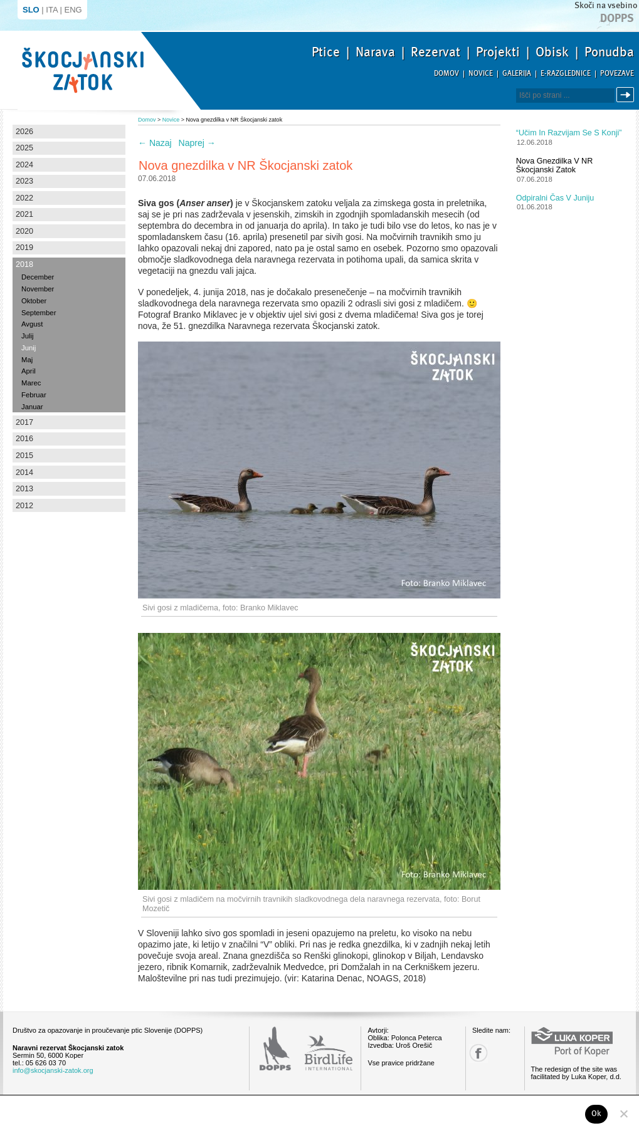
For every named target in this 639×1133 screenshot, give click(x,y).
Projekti (498, 52)
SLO (31, 9)
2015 (24, 455)
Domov (446, 73)
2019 (24, 247)
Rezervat (435, 52)
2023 (24, 181)
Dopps (617, 18)
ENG (73, 9)
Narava (375, 52)
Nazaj (155, 143)
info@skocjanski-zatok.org (53, 1070)
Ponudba (609, 52)
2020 (24, 231)
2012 (24, 505)
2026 (24, 131)
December (37, 277)
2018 (24, 264)
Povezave (617, 73)
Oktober (33, 301)
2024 (24, 164)
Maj (27, 359)
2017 (24, 422)
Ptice (326, 52)
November (37, 289)
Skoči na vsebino (605, 5)
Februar (33, 395)
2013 (24, 488)
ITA (52, 9)
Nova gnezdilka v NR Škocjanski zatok (554, 165)
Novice (480, 73)
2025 (24, 148)
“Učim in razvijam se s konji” (569, 132)
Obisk (552, 52)
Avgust (32, 324)
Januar (32, 406)
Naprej (197, 143)
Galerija (516, 73)
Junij (28, 348)
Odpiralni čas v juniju (555, 198)
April (28, 371)
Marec (31, 383)
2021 (24, 214)
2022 (24, 198)
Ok (596, 1114)
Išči (627, 95)
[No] (623, 1113)
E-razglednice (566, 73)
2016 (24, 438)
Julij (27, 336)
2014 (24, 472)
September (38, 312)
